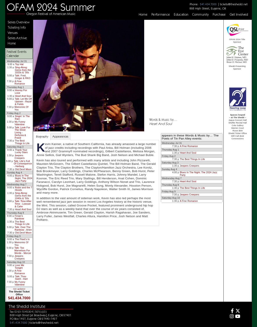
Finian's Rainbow (19, 217)
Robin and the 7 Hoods (23, 188)
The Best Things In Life (22, 142)
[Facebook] (231, 311)
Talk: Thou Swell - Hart (21, 277)
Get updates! (19, 289)
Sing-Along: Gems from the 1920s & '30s (23, 70)
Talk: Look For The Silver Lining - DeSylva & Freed (22, 132)
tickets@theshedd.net (234, 4)
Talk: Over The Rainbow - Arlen (23, 228)
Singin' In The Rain (22, 117)
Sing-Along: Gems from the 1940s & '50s (23, 195)
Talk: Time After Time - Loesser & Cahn (23, 204)
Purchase (219, 14)
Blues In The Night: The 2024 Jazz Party (23, 178)
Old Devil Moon (23, 169)
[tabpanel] (96, 183)
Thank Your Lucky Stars (21, 151)
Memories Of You (21, 108)
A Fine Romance (19, 82)
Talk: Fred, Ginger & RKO (23, 76)
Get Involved (239, 14)
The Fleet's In (22, 239)
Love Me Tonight (19, 266)
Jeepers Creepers (19, 156)
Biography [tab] (42, 136)
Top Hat (19, 64)
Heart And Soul (23, 96)
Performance (160, 14)
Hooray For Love (21, 91)
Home (143, 14)
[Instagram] (231, 317)
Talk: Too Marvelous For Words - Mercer (22, 250)
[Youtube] (237, 317)
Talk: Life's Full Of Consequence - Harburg (23, 163)
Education (181, 14)
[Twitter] (237, 311)
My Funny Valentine (19, 123)
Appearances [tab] (60, 136)
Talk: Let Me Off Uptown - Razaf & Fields (23, 101)
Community (200, 14)
